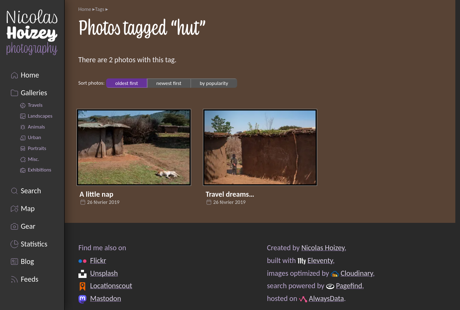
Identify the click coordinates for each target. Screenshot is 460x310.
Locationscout (111, 285)
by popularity (214, 83)
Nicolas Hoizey (322, 247)
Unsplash (104, 273)
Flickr (98, 260)
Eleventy (319, 260)
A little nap (97, 194)
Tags (99, 9)
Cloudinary (356, 273)
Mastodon (105, 298)
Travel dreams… (230, 194)
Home (84, 9)
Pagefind (349, 285)
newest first (168, 83)
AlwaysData (326, 298)
